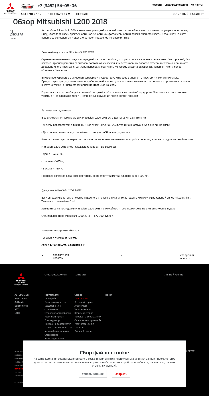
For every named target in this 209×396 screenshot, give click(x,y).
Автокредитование (54, 338)
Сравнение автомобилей (57, 313)
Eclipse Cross (21, 305)
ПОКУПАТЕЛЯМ (59, 13)
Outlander (20, 302)
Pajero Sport (21, 298)
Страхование (51, 334)
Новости (156, 4)
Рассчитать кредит (54, 316)
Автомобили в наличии (56, 331)
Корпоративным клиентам (58, 327)
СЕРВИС (82, 13)
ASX (17, 309)
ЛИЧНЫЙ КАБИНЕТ (189, 13)
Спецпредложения (176, 4)
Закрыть (121, 373)
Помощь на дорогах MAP (57, 324)
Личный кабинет (174, 274)
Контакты (197, 4)
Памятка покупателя (55, 302)
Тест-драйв (50, 298)
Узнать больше (93, 373)
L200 (17, 313)
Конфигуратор (52, 320)
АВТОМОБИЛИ (31, 13)
